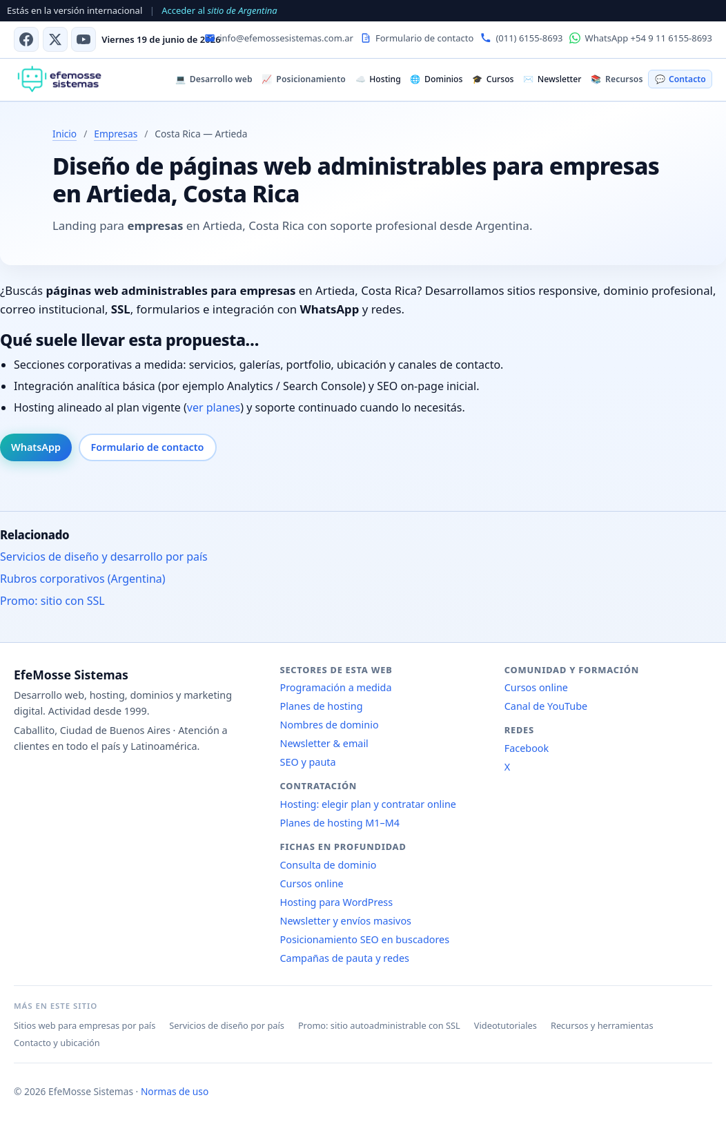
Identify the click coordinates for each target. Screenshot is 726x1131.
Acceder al (219, 10)
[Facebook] (26, 39)
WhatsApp (36, 447)
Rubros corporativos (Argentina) (83, 578)
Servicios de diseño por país (226, 1025)
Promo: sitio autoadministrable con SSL (379, 1025)
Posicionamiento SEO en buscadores (365, 939)
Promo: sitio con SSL (52, 600)
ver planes (213, 407)
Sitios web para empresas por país (84, 1025)
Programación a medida (336, 687)
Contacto (680, 79)
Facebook (526, 748)
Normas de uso (174, 1091)
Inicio (64, 133)
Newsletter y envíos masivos (346, 920)
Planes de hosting (321, 706)
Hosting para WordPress (336, 902)
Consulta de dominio (328, 864)
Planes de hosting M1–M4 (340, 822)
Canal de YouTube (545, 706)
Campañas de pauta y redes (344, 958)
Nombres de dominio (329, 724)
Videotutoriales (505, 1025)
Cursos (492, 79)
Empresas (115, 133)
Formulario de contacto (147, 447)
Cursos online (312, 883)
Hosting (378, 79)
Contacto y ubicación (57, 1042)
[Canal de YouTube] (83, 39)
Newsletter (552, 79)
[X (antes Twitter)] (55, 39)
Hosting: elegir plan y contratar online (368, 804)
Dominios (436, 79)
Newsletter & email (324, 743)
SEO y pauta (308, 761)
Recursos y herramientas (602, 1025)
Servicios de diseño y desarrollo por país (104, 556)
